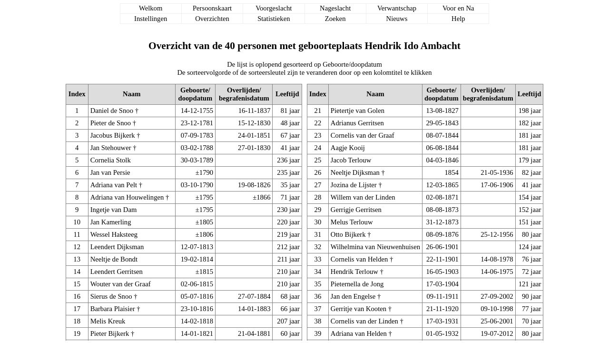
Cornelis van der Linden (364, 321)
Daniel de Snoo (111, 110)
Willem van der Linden (363, 197)
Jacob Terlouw (351, 160)
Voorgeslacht (273, 8)
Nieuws (397, 18)
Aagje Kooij (348, 147)
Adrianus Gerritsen (357, 123)
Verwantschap (396, 8)
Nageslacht (335, 8)
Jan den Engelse (353, 296)
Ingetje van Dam (113, 209)
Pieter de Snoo (110, 123)
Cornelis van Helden (359, 259)
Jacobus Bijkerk (112, 135)
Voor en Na (458, 8)
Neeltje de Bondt (114, 259)
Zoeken (335, 18)
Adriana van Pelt (114, 185)
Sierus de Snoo (111, 296)
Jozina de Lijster (354, 185)
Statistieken (273, 18)
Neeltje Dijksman (355, 172)
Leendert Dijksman (117, 247)
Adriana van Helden (359, 333)
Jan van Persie (110, 172)
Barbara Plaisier (112, 309)
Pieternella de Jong (357, 284)
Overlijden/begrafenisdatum (244, 94)
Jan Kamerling (110, 222)
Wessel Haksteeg (114, 234)
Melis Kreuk (108, 321)
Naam (131, 94)
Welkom (150, 8)
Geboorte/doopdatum (195, 94)
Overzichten (212, 18)
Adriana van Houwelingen (127, 197)
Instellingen (150, 18)
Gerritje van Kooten (358, 309)
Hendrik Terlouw (354, 271)
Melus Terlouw (352, 222)
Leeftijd (287, 94)
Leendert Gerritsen (116, 271)
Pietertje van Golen (357, 110)
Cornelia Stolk (110, 160)
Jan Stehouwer (110, 147)
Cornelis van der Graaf (362, 135)
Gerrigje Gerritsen (356, 209)
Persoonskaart (212, 8)
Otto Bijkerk (348, 234)
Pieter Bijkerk (109, 333)
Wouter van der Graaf (120, 284)
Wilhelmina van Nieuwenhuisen (375, 247)
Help (458, 18)
